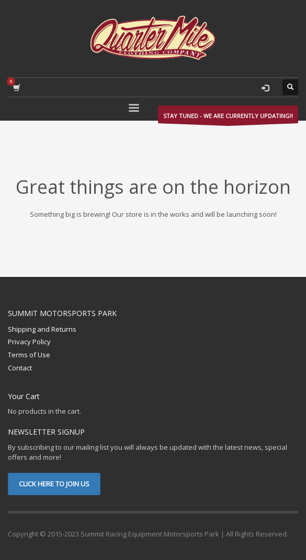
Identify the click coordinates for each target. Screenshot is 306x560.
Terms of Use (29, 354)
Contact (20, 367)
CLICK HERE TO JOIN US (54, 483)
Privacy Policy (29, 341)
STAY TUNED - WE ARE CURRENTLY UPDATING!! (228, 117)
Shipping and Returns (42, 329)
